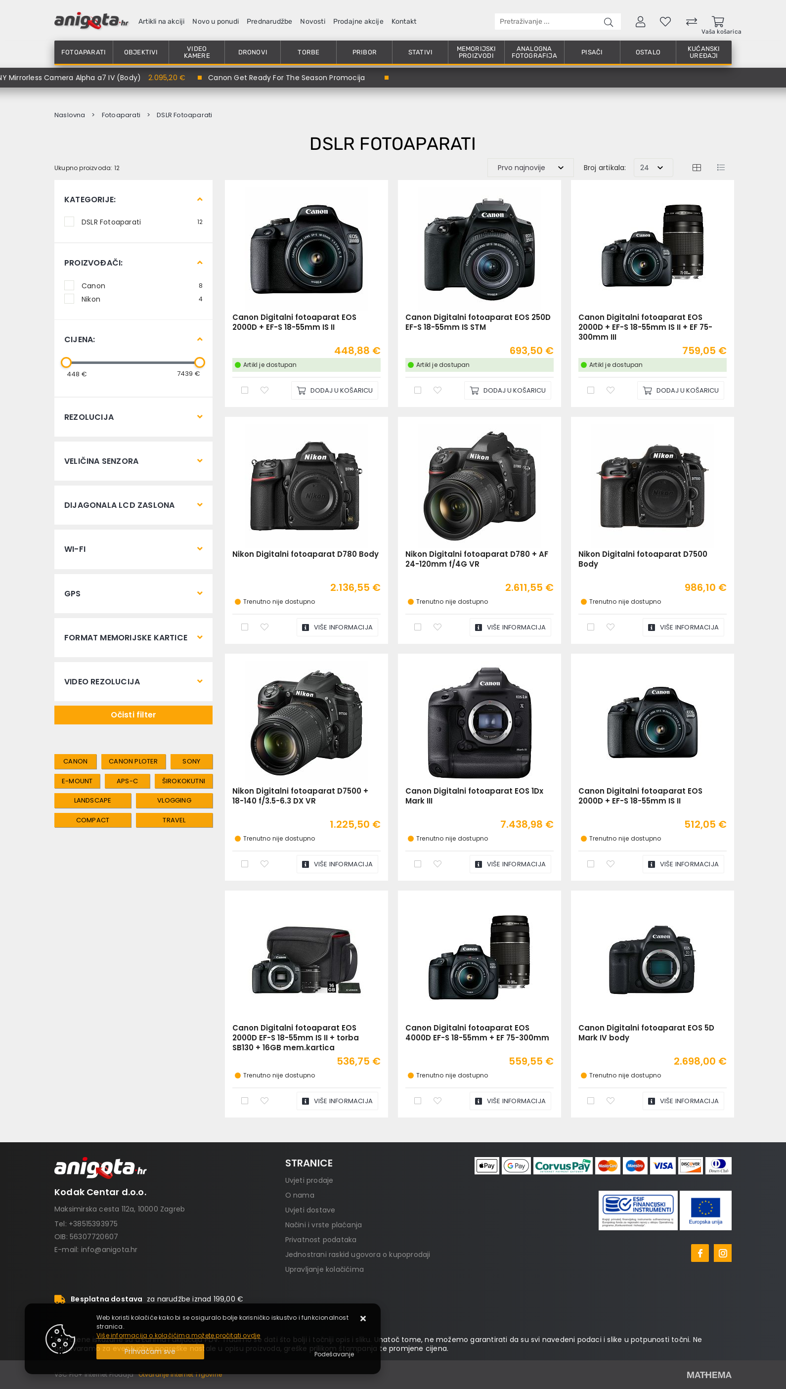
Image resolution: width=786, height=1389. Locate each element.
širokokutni (183, 781)
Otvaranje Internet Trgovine (180, 1374)
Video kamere (197, 52)
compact (92, 820)
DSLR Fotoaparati (142, 221)
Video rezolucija (102, 681)
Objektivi (141, 52)
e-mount (77, 781)
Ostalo (648, 52)
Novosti (312, 21)
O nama (299, 1195)
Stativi (420, 52)
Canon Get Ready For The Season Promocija (286, 78)
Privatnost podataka (321, 1240)
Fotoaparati (83, 52)
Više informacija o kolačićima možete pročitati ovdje (178, 1335)
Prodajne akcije (358, 21)
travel (174, 820)
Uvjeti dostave (310, 1210)
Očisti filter (134, 714)
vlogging (174, 800)
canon (75, 761)
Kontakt (404, 21)
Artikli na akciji (161, 21)
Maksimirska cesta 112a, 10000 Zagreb (119, 1209)
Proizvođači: (93, 263)
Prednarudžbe (269, 21)
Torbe (308, 52)
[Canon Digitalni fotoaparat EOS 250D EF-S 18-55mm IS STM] (507, 390)
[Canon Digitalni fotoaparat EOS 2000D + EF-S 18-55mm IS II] (334, 390)
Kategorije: (90, 199)
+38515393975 (93, 1224)
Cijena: (79, 339)
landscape (93, 800)
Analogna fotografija (534, 52)
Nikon (142, 298)
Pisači (592, 52)
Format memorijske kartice (125, 637)
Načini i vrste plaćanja (323, 1225)
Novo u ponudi (215, 21)
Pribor (364, 52)
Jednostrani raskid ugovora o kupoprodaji (358, 1254)
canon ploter (133, 761)
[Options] (334, 1354)
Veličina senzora (101, 461)
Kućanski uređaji (704, 52)
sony (191, 761)
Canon (142, 285)
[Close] (150, 1351)
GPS (72, 593)
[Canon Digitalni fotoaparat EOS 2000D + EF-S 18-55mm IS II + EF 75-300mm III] (680, 390)
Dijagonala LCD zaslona (119, 505)
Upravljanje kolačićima (324, 1269)
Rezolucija (89, 417)
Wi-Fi (75, 549)
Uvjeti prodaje (309, 1180)
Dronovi (252, 52)
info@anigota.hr (109, 1250)
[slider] (66, 362)
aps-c (127, 781)
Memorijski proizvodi (476, 52)
